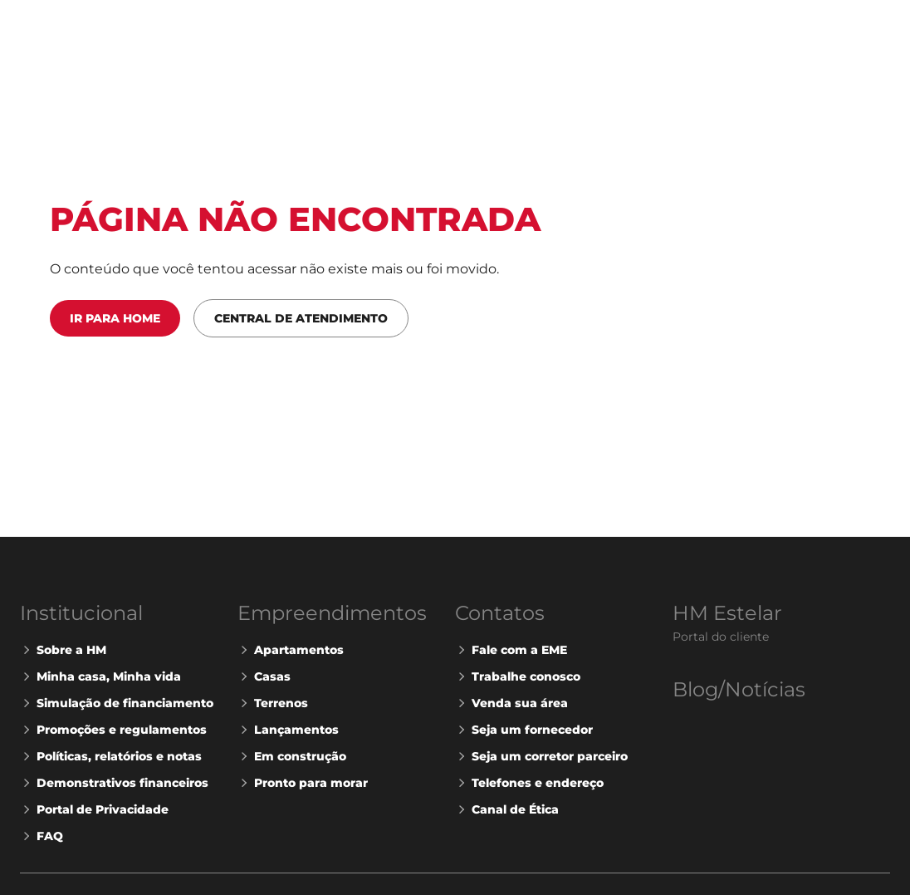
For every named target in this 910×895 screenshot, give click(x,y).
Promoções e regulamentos (113, 729)
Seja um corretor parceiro (541, 756)
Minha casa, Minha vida (100, 676)
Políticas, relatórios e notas (111, 756)
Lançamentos (288, 729)
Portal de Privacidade (94, 809)
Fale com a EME (511, 649)
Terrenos (272, 703)
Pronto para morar (302, 782)
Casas (264, 676)
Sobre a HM (63, 649)
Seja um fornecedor (524, 729)
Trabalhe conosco (517, 676)
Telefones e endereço (529, 782)
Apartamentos (290, 649)
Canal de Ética (507, 809)
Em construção (291, 756)
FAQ (41, 836)
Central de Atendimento (301, 318)
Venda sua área (511, 703)
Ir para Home (115, 318)
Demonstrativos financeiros (114, 782)
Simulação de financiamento (116, 703)
